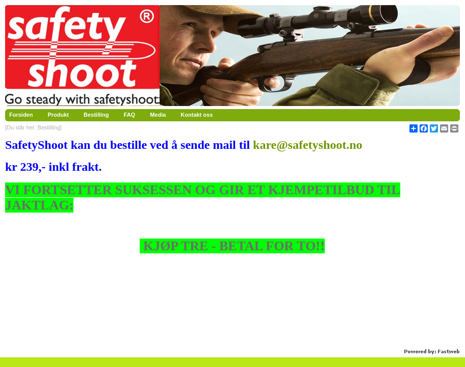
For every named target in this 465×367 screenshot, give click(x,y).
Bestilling (96, 115)
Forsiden (21, 115)
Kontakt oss (196, 115)
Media (158, 115)
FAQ (130, 115)
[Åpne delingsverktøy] (413, 128)
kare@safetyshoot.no (308, 144)
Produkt (58, 115)
